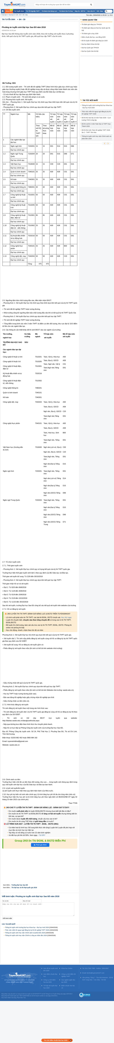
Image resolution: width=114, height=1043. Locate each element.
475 (40, 264)
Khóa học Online (66, 968)
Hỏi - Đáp (25, 14)
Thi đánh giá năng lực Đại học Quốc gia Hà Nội (96, 29)
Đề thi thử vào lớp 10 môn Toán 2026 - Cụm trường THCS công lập (96, 119)
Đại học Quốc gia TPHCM (90, 48)
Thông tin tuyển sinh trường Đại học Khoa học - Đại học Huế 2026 (27, 927)
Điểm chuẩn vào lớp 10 (68, 987)
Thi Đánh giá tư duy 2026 (90, 33)
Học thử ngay (66, 617)
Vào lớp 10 (12, 14)
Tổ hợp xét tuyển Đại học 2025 (50, 987)
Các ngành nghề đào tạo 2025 (68, 981)
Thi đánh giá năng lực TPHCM (92, 24)
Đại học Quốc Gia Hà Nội (90, 51)
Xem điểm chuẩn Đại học (50, 975)
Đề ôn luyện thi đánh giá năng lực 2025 (95, 40)
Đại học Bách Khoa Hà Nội (90, 44)
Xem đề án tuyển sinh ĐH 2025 (50, 969)
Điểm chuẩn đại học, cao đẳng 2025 (94, 37)
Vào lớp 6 (4, 14)
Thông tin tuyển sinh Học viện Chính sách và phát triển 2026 (25, 933)
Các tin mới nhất (9, 924)
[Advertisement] (20, 283)
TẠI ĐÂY (41, 835)
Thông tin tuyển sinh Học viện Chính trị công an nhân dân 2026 (26, 935)
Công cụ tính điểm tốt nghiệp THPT (68, 975)
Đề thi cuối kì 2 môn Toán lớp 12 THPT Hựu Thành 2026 (96, 125)
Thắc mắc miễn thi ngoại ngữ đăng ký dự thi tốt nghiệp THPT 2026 (27, 930)
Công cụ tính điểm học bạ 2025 (49, 981)
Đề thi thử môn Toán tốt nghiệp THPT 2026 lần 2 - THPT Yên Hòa (96, 131)
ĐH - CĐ (18, 14)
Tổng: (30, 264)
